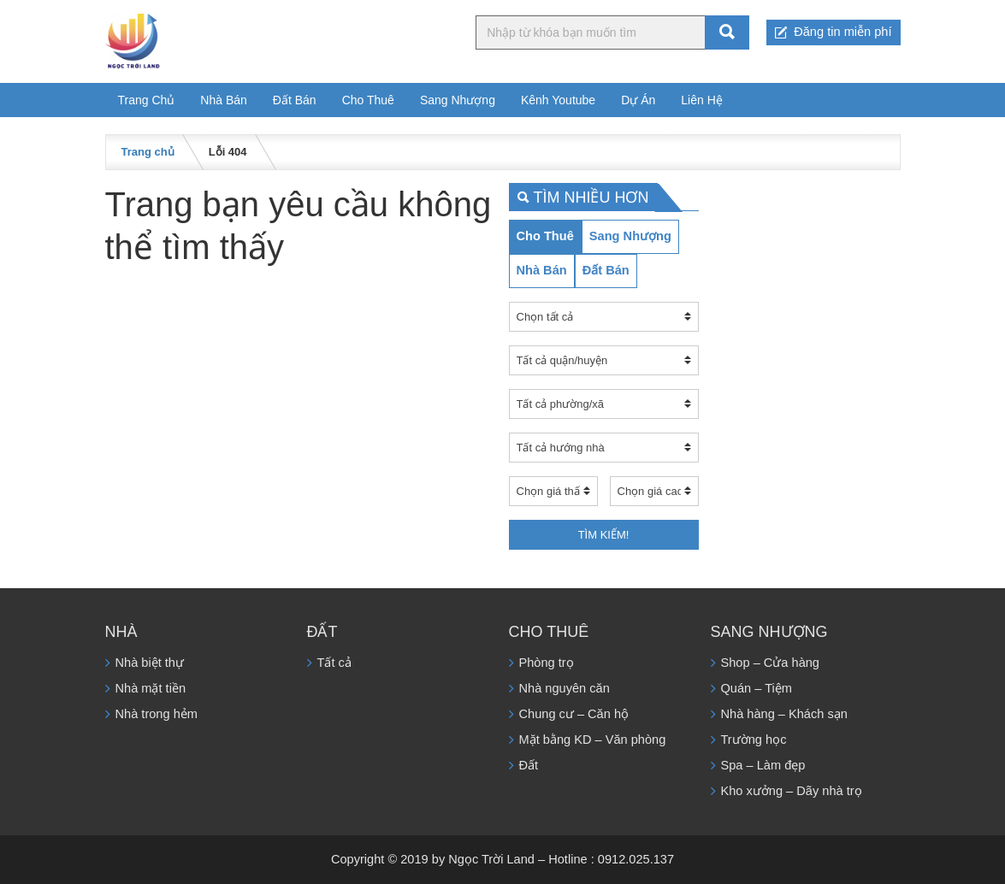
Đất (529, 765)
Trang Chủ (146, 100)
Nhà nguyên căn (564, 688)
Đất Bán (294, 100)
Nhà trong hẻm (156, 714)
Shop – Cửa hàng (770, 662)
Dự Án (638, 100)
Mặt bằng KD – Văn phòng (592, 739)
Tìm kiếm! (604, 534)
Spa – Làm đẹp (763, 765)
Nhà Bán (223, 100)
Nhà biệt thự (149, 662)
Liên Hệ (701, 100)
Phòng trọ (546, 662)
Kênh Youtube (558, 100)
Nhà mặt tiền (150, 688)
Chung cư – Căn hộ (574, 714)
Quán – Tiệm (756, 688)
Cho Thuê (368, 100)
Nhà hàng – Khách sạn (784, 714)
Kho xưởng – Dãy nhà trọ (791, 791)
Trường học (754, 739)
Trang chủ (147, 151)
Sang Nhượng (457, 100)
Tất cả (334, 662)
